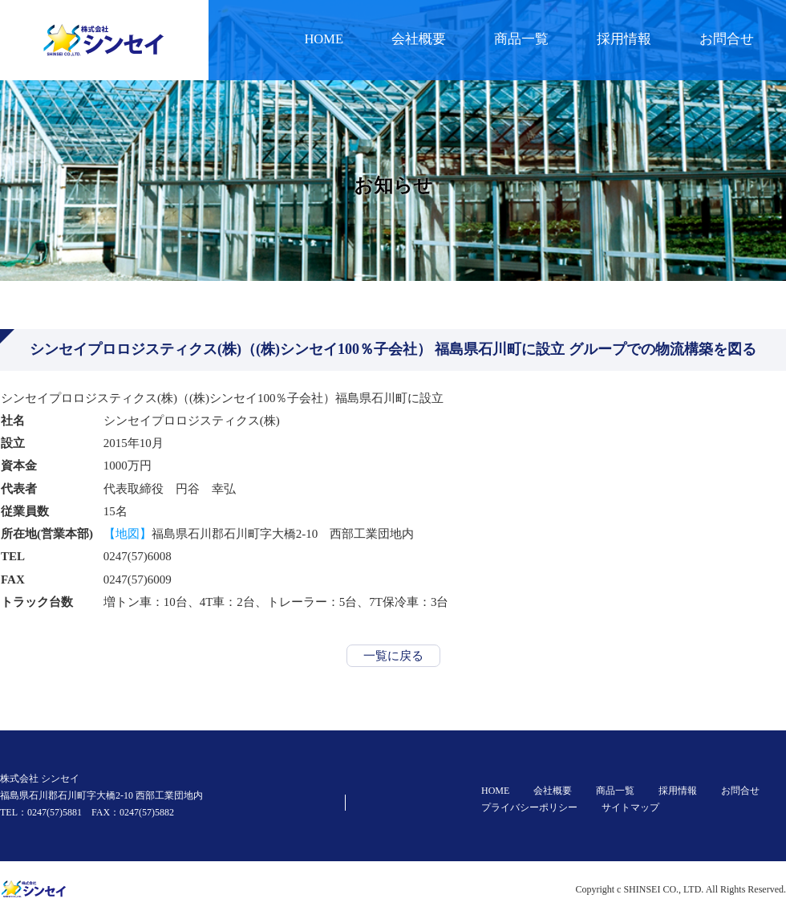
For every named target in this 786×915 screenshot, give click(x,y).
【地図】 (127, 533)
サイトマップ (630, 807)
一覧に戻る (393, 655)
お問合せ (726, 39)
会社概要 (418, 39)
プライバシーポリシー (529, 807)
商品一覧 (521, 39)
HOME (323, 39)
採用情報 (624, 39)
